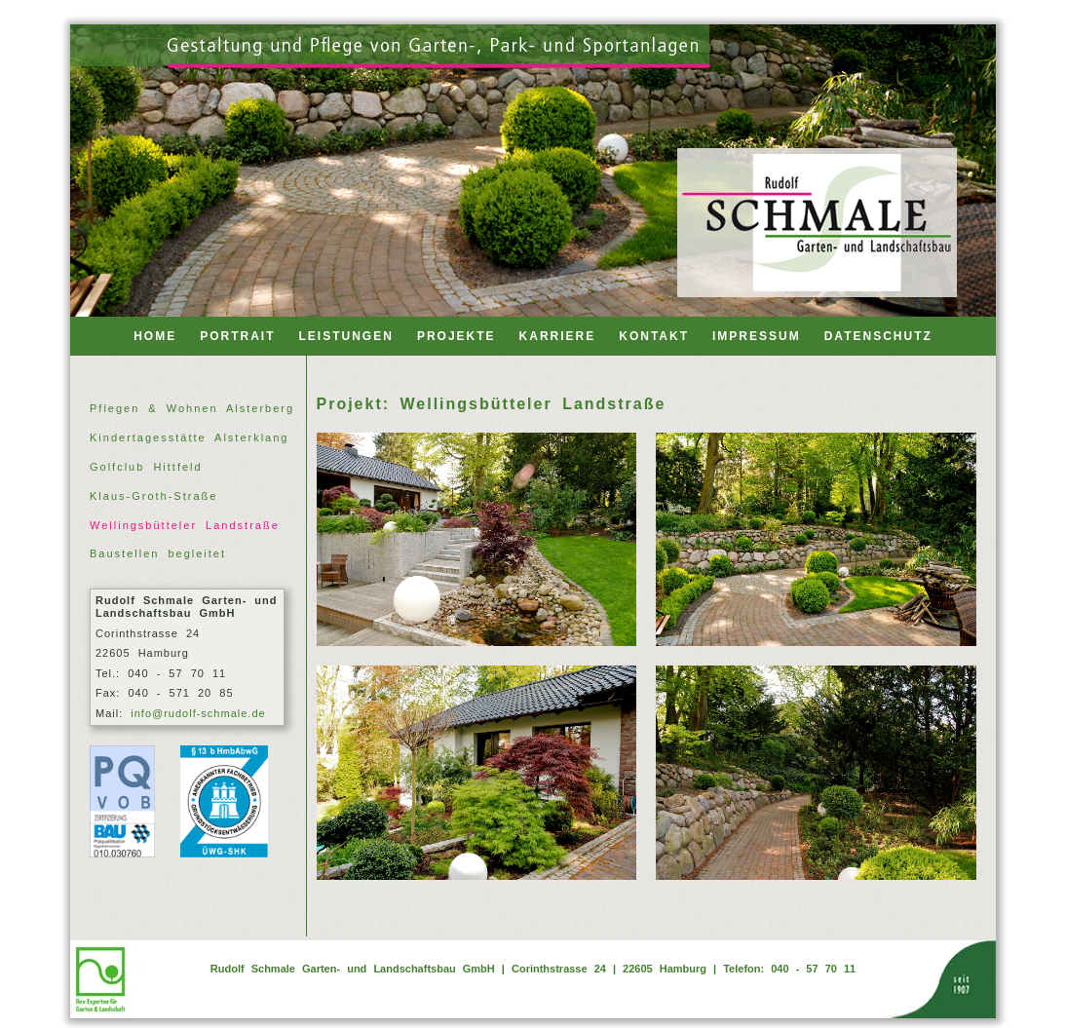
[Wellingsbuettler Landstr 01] (477, 539)
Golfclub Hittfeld (146, 467)
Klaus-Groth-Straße (153, 496)
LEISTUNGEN (346, 336)
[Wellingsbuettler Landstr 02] (816, 539)
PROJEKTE (456, 336)
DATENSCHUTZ (878, 336)
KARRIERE (557, 336)
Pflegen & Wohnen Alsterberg (192, 408)
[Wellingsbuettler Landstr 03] (477, 772)
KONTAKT (654, 336)
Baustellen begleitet (158, 553)
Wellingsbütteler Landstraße (185, 525)
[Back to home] (817, 222)
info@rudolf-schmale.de (198, 713)
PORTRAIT (237, 336)
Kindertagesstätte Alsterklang (189, 437)
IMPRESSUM (756, 336)
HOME (154, 336)
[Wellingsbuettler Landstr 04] (816, 772)
